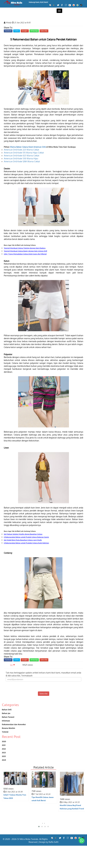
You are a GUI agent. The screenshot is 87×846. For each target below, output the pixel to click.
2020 (4, 741)
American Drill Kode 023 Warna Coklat (21, 155)
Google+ (25, 31)
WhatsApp (34, 31)
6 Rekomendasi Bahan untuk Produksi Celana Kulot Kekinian (26, 543)
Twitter (16, 31)
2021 (3, 745)
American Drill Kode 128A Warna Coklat (22, 161)
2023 (4, 753)
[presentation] (43, 686)
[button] (38, 827)
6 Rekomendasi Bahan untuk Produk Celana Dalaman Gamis (26, 537)
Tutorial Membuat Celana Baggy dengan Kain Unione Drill (25, 251)
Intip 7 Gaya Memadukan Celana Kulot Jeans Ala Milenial (25, 254)
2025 (4, 756)
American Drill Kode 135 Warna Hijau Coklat (24, 152)
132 (13, 665)
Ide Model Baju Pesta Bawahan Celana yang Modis (23, 540)
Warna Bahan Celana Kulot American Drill (28, 147)
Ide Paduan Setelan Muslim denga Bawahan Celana (23, 534)
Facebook (8, 31)
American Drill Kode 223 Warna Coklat (21, 149)
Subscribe (44, 31)
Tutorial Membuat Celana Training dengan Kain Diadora (24, 248)
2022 (4, 749)
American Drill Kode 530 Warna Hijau (21, 158)
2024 (4, 760)
